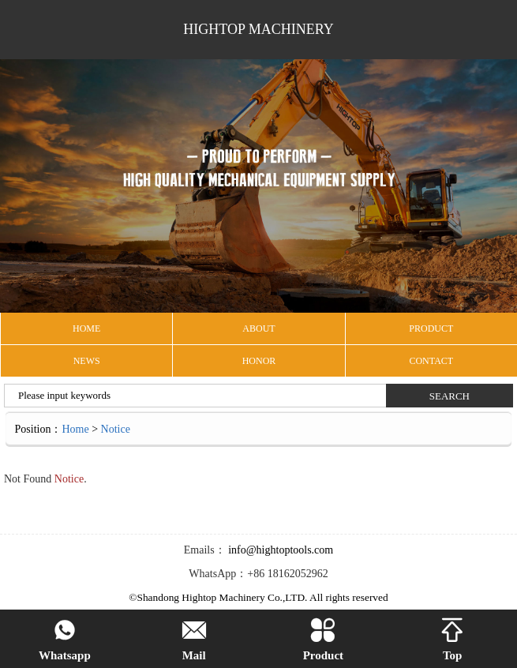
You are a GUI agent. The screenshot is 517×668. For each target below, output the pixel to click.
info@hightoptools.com (280, 550)
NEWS (86, 360)
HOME (86, 328)
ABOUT (258, 328)
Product (323, 640)
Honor (259, 360)
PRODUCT (431, 328)
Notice (115, 429)
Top (452, 640)
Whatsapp (65, 640)
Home (75, 429)
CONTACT (431, 360)
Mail (194, 640)
